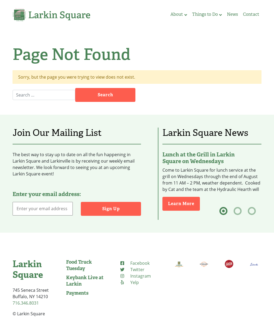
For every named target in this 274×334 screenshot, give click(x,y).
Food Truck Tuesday (79, 265)
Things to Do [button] (207, 14)
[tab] (223, 211)
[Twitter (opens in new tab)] (132, 269)
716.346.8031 (26, 303)
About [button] (178, 14)
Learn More (184, 203)
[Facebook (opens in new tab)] (135, 263)
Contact (251, 14)
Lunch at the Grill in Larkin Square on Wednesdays (198, 158)
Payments (77, 293)
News (232, 14)
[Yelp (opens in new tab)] (129, 282)
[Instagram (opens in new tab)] (135, 276)
